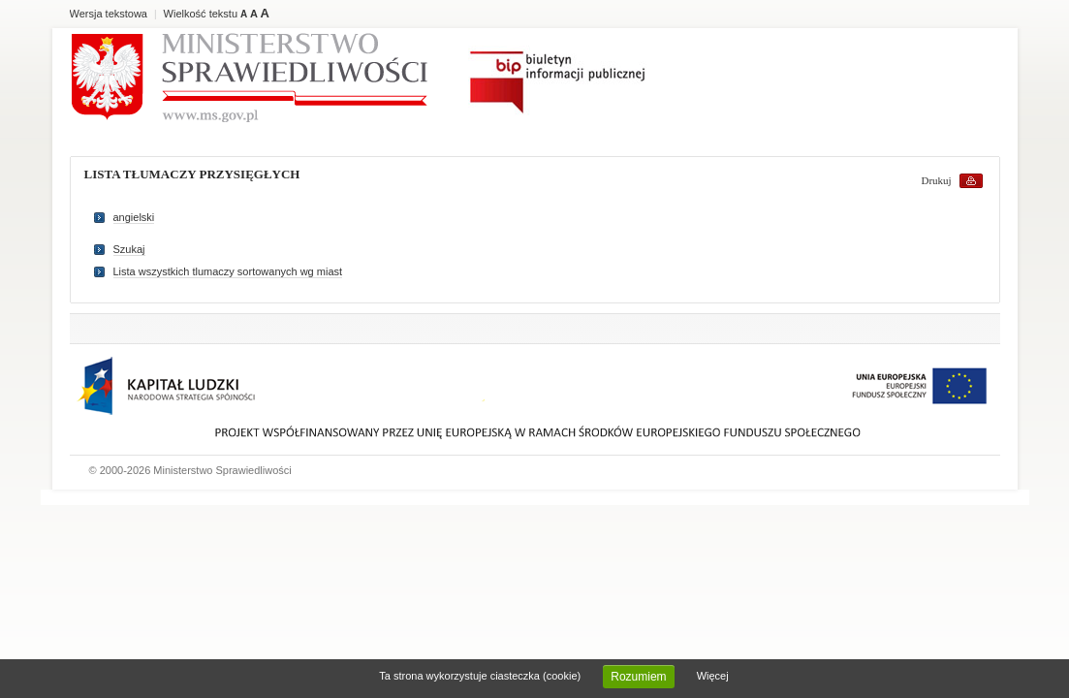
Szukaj (129, 249)
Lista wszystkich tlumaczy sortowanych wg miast (228, 271)
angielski (134, 217)
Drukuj (937, 180)
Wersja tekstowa (109, 13)
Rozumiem (638, 676)
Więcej (713, 676)
